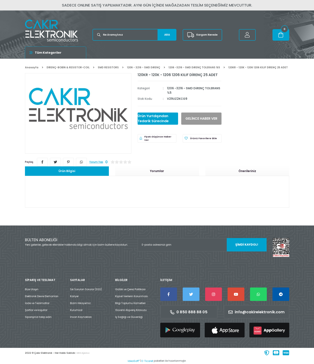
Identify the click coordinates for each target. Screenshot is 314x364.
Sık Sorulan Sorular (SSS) (86, 289)
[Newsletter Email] (202, 244)
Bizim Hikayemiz (80, 303)
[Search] (134, 35)
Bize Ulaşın (31, 289)
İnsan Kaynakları (81, 317)
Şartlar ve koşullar (36, 310)
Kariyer (74, 296)
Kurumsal (76, 310)
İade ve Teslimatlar (37, 303)
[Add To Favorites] (202, 138)
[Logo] (51, 30)
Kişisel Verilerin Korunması (131, 296)
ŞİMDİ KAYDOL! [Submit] (246, 244)
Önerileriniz (247, 171)
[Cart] (280, 35)
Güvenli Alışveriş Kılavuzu (131, 310)
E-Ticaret (147, 361)
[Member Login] (247, 35)
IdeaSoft (133, 361)
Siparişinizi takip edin (38, 317)
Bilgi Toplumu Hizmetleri (130, 303)
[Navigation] (55, 53)
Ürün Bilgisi (67, 171)
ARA (167, 35)
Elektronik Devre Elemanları (41, 296)
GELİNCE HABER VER (201, 118)
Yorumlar (157, 171)
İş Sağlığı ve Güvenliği (129, 317)
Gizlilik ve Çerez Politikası (130, 289)
